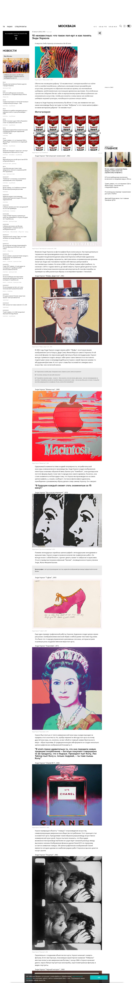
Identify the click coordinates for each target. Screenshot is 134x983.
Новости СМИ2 (109, 87)
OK (99, 977)
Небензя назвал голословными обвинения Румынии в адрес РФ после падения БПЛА (15, 198)
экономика (12, 154)
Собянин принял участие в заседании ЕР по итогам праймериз (15, 207)
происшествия (7, 88)
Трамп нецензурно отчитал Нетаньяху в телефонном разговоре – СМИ (15, 102)
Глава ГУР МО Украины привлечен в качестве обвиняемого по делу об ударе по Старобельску (15, 217)
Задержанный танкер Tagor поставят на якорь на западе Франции (15, 237)
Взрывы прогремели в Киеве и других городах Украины (15, 85)
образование (13, 231)
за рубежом (12, 105)
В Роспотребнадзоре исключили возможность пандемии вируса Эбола (15, 93)
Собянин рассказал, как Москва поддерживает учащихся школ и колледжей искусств (16, 68)
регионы (14, 163)
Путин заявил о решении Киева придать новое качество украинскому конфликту (15, 257)
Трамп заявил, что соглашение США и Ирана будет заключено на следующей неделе (15, 141)
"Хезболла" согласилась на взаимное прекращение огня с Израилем (14, 179)
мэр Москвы (6, 211)
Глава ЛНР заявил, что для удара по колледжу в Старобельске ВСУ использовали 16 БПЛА (14, 267)
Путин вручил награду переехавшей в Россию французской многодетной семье (14, 247)
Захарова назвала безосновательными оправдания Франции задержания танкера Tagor (15, 131)
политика (5, 105)
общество (5, 97)
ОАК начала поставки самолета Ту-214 (15, 305)
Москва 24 (67, 26)
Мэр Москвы (8, 56)
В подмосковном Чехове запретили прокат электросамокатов (14, 297)
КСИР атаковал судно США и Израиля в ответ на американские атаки (15, 122)
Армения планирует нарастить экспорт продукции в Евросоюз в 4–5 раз (15, 151)
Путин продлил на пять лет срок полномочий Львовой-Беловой (13, 288)
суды (4, 174)
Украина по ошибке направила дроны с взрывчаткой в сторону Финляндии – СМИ (15, 112)
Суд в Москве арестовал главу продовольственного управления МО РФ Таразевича (14, 170)
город (26, 231)
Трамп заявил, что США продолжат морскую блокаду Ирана (14, 313)
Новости (10, 50)
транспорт (6, 300)
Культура (49, 32)
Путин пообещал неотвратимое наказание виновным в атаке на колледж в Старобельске (13, 278)
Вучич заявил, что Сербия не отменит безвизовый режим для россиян (14, 188)
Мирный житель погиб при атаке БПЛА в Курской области (15, 160)
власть (5, 251)
